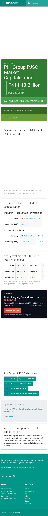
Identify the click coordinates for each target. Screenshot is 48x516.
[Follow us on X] (6, 476)
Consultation (29, 491)
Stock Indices (6, 489)
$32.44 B (25, 224)
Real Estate (26, 379)
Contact (28, 503)
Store (27, 489)
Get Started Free (12, 310)
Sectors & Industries (8, 498)
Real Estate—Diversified (19, 383)
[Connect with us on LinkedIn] (13, 476)
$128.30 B (25, 242)
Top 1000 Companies (9, 494)
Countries (4, 496)
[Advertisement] (24, 32)
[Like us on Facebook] (10, 476)
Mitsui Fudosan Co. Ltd (31, 218)
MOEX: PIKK (13, 416)
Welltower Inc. (28, 236)
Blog (26, 494)
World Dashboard (7, 491)
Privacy (27, 498)
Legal (27, 501)
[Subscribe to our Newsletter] (3, 476)
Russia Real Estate (16, 388)
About (27, 496)
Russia (10, 379)
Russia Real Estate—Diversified (21, 393)
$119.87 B (41, 242)
